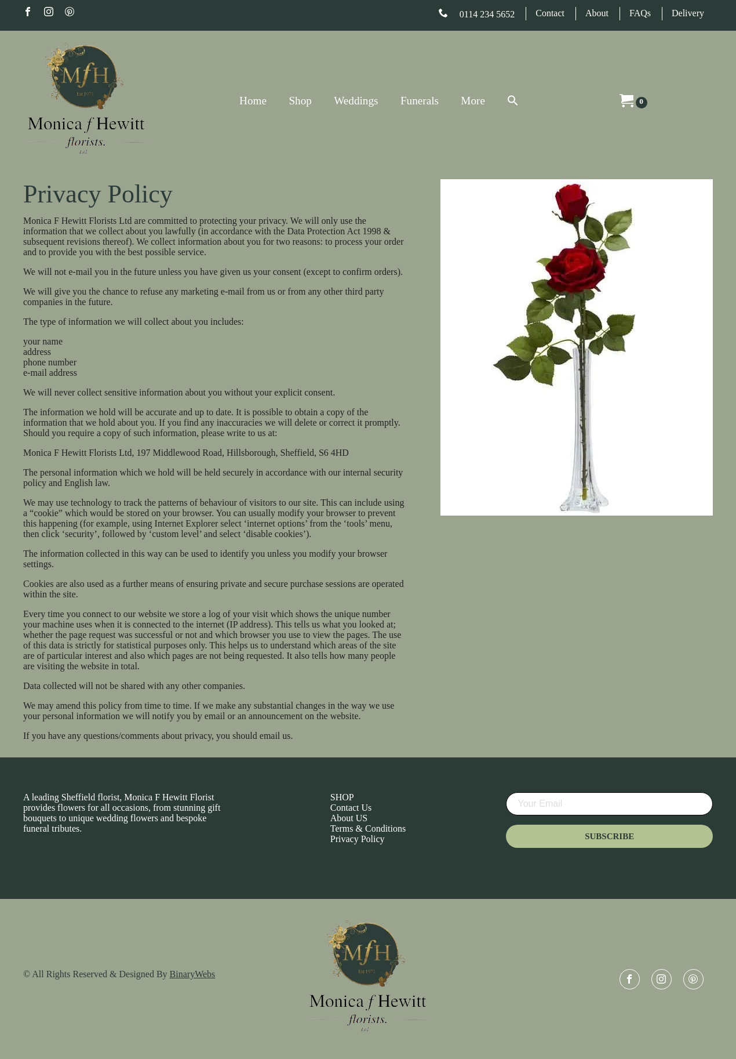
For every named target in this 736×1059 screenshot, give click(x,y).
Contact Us (351, 808)
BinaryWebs (193, 974)
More (473, 101)
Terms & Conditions (368, 828)
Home (253, 101)
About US (348, 818)
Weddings (356, 101)
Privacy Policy (357, 839)
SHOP (342, 797)
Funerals (419, 101)
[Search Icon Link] (502, 101)
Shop (300, 101)
